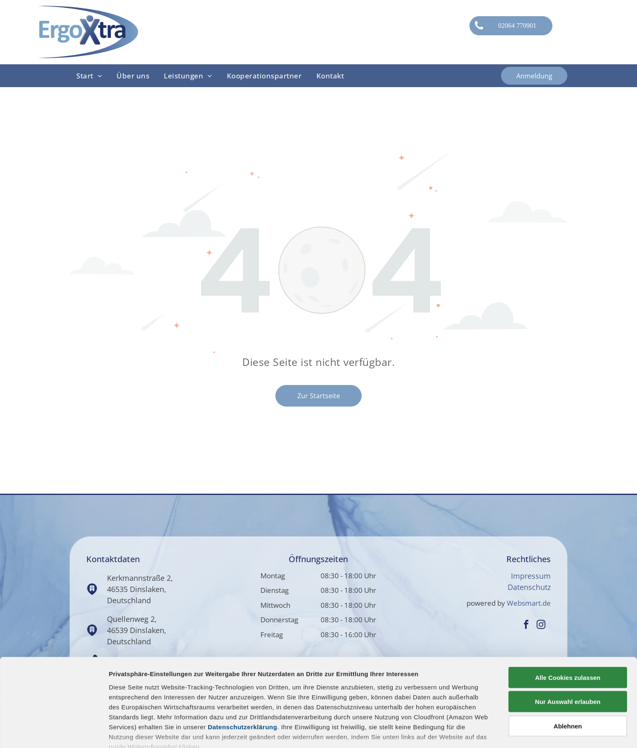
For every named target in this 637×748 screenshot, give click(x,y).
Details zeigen (441, 731)
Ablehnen (568, 675)
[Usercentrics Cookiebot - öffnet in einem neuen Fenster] (53, 732)
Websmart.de (529, 603)
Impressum (531, 576)
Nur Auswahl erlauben (568, 650)
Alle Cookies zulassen (568, 626)
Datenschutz (529, 587)
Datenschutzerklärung (242, 676)
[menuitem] (90, 76)
